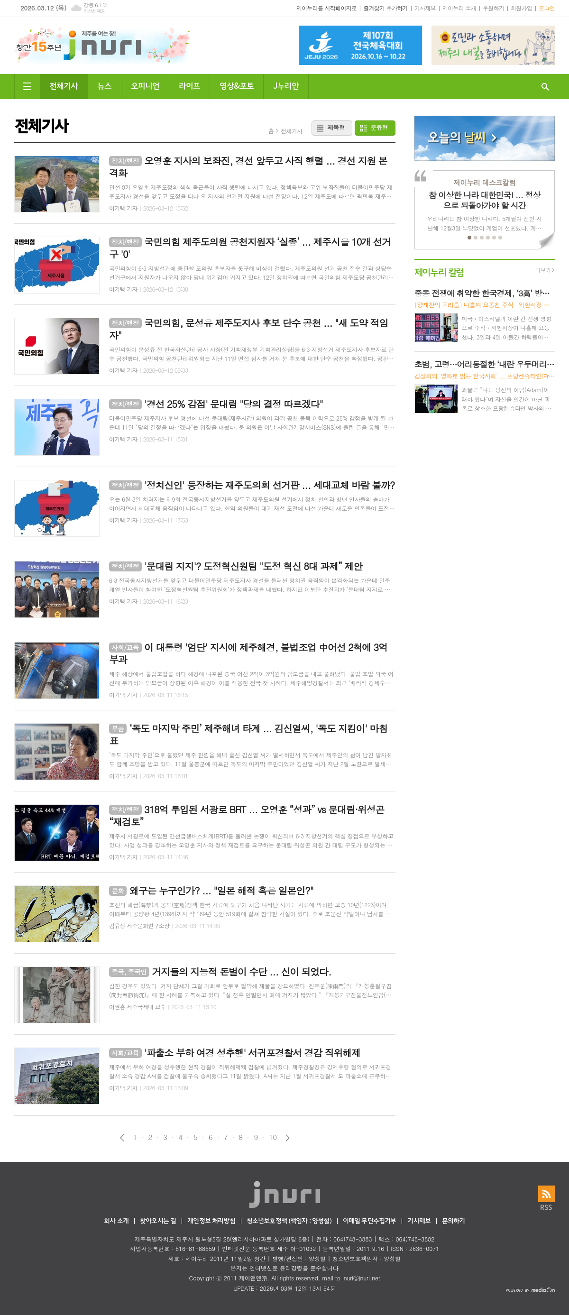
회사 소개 (116, 1221)
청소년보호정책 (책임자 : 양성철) (289, 1221)
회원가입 (521, 8)
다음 (287, 1137)
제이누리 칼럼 (439, 271)
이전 (122, 1137)
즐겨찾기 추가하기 (385, 8)
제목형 (336, 127)
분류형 (379, 127)
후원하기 (493, 8)
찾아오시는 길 (158, 1221)
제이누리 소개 (459, 8)
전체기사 (63, 85)
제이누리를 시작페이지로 (326, 8)
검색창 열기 (545, 86)
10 (272, 1137)
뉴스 (104, 85)
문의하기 (453, 1221)
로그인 (547, 8)
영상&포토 (237, 85)
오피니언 (145, 85)
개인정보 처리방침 (211, 1221)
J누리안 (286, 85)
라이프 (189, 85)
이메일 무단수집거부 (369, 1221)
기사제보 (425, 8)
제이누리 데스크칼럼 (484, 182)
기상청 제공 (94, 11)
